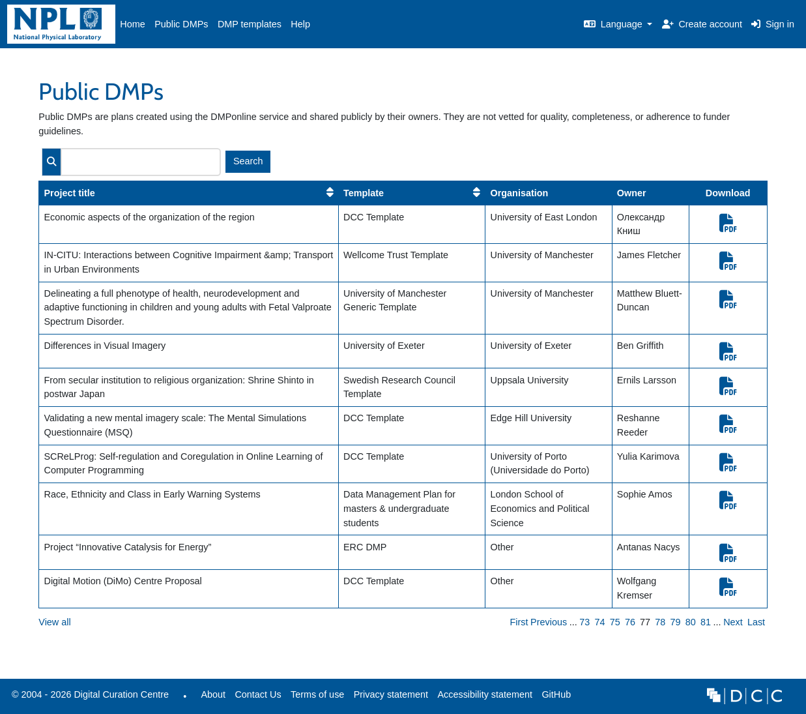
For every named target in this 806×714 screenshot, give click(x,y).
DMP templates (249, 24)
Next (733, 622)
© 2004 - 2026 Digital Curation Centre (88, 698)
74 (600, 622)
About (213, 694)
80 (690, 622)
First (519, 622)
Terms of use (317, 694)
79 (675, 622)
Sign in (772, 24)
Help (300, 24)
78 (660, 622)
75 (615, 622)
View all (54, 622)
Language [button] (614, 24)
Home (132, 24)
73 (584, 622)
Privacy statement (391, 694)
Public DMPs (181, 24)
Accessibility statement (484, 694)
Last (756, 622)
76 (630, 622)
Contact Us (258, 694)
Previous (548, 622)
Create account (702, 24)
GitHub (554, 698)
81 (705, 622)
